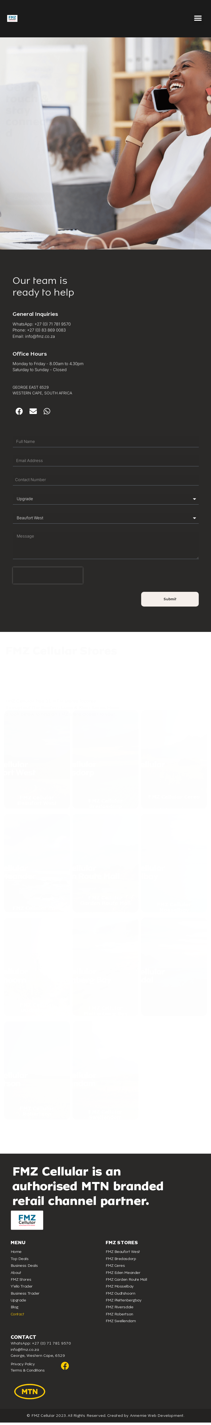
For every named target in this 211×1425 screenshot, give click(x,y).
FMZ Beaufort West (123, 1253)
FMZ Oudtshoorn (120, 1295)
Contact (17, 1316)
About (16, 1274)
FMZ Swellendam (121, 1323)
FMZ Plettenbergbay (124, 1302)
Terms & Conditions (28, 1372)
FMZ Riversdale (119, 1309)
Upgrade (18, 1302)
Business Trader (25, 1295)
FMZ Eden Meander (123, 1274)
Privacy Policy (23, 1366)
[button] (198, 18)
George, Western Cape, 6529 (38, 1357)
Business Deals (24, 1267)
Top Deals (20, 1261)
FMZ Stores (21, 1281)
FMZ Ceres (115, 1267)
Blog (14, 1309)
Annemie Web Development (156, 1417)
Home (16, 1253)
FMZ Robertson (119, 1316)
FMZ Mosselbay (120, 1288)
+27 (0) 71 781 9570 (51, 1345)
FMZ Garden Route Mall (126, 1281)
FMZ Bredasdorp (121, 1261)
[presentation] (76, 577)
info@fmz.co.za (25, 1351)
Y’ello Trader (22, 1288)
